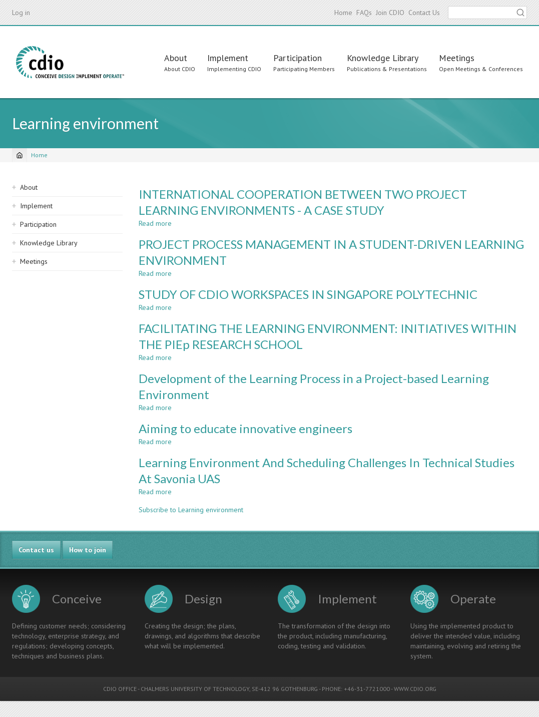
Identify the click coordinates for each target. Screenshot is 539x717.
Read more (155, 223)
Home (343, 12)
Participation (297, 58)
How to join (87, 549)
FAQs (364, 12)
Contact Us (424, 12)
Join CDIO (390, 12)
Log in (21, 12)
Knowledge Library (382, 58)
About (175, 58)
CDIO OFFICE (120, 688)
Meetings (456, 58)
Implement (227, 58)
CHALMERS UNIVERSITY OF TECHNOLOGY (195, 688)
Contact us (36, 549)
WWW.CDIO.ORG (415, 688)
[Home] (19, 155)
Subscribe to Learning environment (191, 509)
